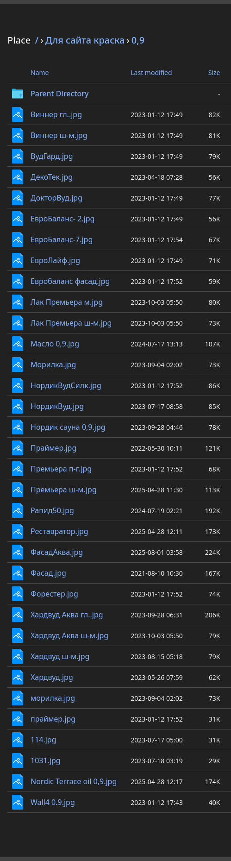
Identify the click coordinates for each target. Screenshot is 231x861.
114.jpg (43, 740)
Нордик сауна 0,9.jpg (68, 427)
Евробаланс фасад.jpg (70, 281)
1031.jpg (46, 760)
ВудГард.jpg (52, 156)
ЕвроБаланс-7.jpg (62, 239)
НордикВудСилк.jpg (66, 385)
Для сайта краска (85, 40)
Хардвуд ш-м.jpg (60, 656)
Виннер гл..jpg (56, 114)
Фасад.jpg (48, 573)
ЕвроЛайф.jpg (55, 260)
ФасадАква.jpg (57, 552)
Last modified (151, 72)
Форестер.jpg (54, 594)
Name (40, 72)
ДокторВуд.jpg (56, 198)
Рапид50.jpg (52, 510)
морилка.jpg (53, 698)
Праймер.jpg (53, 448)
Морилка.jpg (53, 364)
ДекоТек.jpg (52, 177)
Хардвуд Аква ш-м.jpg (69, 635)
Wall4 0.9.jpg (53, 802)
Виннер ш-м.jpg (59, 135)
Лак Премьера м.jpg (67, 302)
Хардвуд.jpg (52, 677)
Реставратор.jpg (59, 531)
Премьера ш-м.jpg (64, 489)
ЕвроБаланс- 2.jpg (62, 219)
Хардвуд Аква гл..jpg (67, 615)
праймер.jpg (53, 719)
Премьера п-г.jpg (61, 469)
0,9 (137, 40)
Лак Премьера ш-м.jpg (71, 323)
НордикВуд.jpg (57, 406)
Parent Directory (60, 93)
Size (214, 72)
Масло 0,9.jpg (55, 344)
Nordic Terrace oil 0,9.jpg (74, 781)
